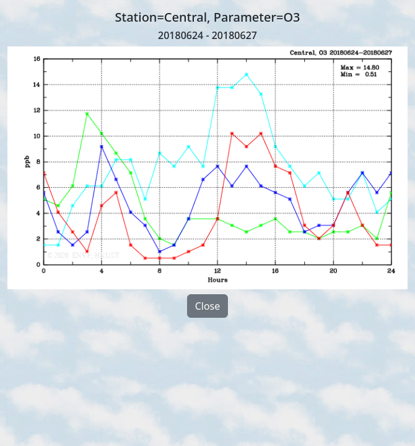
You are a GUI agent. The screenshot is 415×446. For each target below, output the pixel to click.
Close (208, 306)
